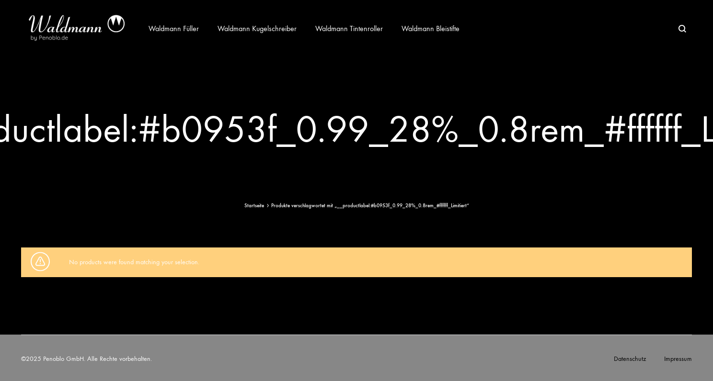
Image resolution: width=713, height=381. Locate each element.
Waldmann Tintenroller (349, 28)
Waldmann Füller (174, 28)
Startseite (254, 205)
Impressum (678, 359)
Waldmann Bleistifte (431, 28)
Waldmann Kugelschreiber (257, 28)
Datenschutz (630, 359)
